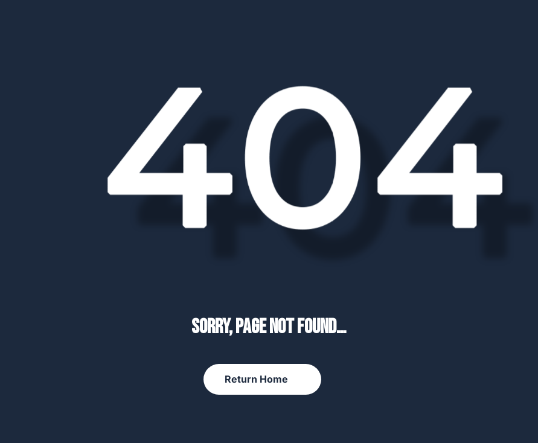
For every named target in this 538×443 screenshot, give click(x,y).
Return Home (256, 379)
